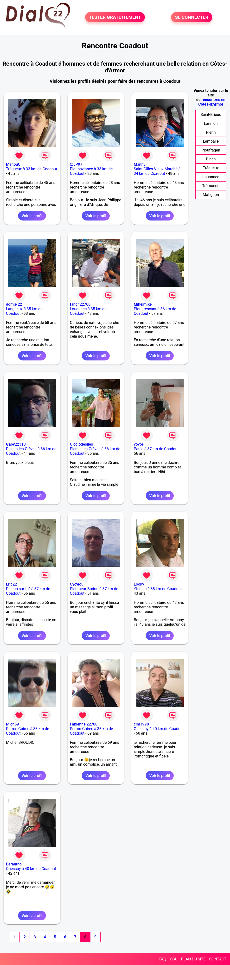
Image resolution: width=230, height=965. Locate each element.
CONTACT (217, 959)
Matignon (211, 194)
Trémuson (210, 185)
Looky (139, 584)
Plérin (211, 132)
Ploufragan (210, 150)
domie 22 (14, 304)
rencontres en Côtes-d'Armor (211, 102)
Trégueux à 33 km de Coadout (31, 169)
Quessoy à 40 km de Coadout (159, 728)
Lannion (211, 123)
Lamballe (211, 141)
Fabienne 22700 (84, 724)
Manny (139, 164)
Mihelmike (143, 304)
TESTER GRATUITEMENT (115, 17)
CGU (174, 959)
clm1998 (141, 724)
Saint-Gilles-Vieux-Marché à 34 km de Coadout (157, 171)
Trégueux (211, 168)
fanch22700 (80, 304)
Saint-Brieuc (210, 114)
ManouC (13, 164)
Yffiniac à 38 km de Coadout (158, 589)
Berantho (14, 864)
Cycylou (76, 584)
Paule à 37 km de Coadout (156, 449)
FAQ (162, 959)
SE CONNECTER (191, 17)
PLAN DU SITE (193, 959)
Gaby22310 (16, 444)
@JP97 (76, 164)
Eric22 (11, 584)
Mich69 (12, 724)
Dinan (211, 159)
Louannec (210, 177)
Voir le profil (32, 216)
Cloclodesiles (81, 444)
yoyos (139, 444)
